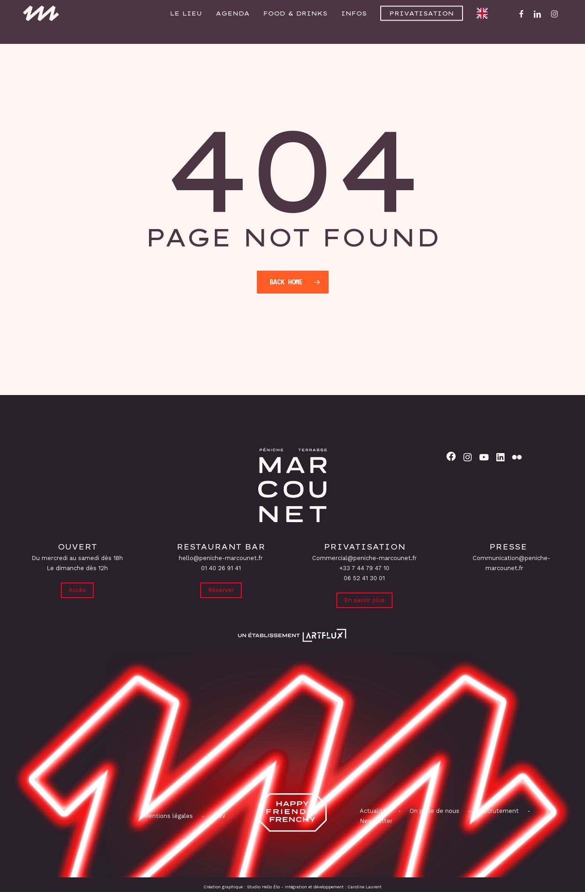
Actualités (374, 810)
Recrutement (499, 810)
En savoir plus (364, 599)
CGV (219, 815)
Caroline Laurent (365, 887)
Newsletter (376, 820)
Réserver (221, 589)
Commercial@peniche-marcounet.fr (364, 557)
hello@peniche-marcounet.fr (221, 557)
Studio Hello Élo (263, 887)
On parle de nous (433, 810)
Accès (77, 589)
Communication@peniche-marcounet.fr (511, 562)
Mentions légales (168, 815)
